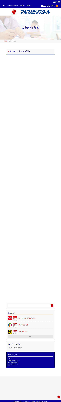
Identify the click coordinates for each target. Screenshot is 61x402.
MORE (30, 336)
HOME (5, 41)
